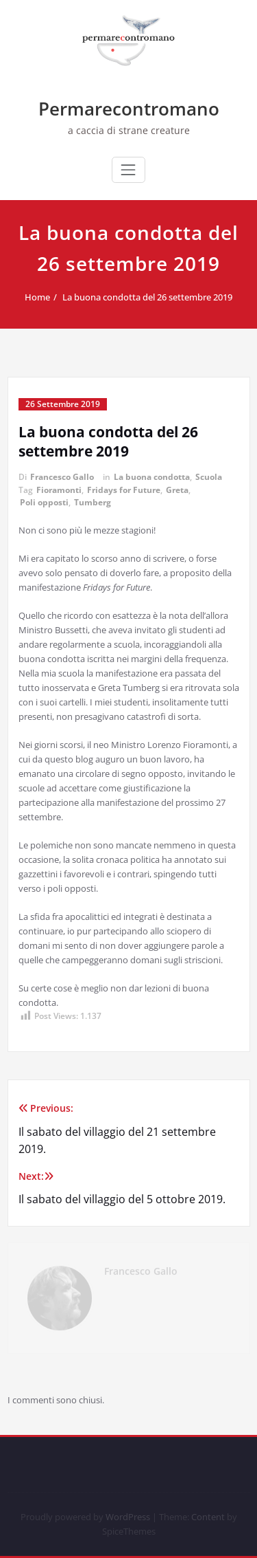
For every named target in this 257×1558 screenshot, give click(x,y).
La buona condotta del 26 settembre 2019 (154, 297)
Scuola (208, 477)
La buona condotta (152, 477)
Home (44, 297)
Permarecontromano (128, 108)
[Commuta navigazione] (128, 170)
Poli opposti (44, 502)
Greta (177, 490)
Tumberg (92, 502)
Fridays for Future (123, 490)
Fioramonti (59, 490)
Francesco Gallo (62, 477)
